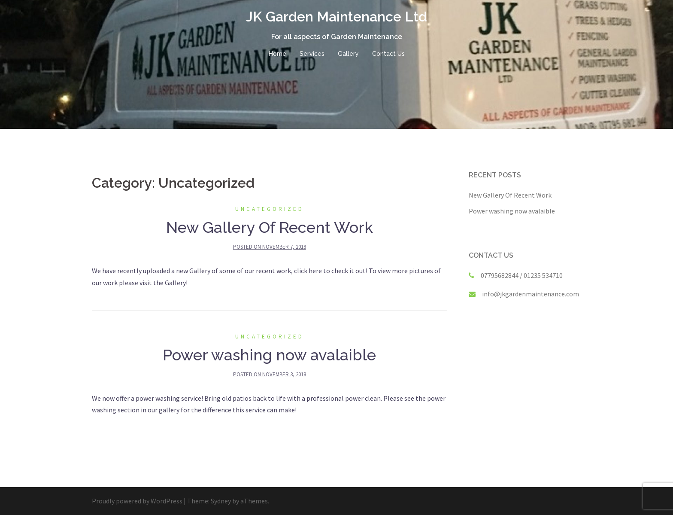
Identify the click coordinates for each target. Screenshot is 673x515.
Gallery (348, 53)
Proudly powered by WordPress (137, 501)
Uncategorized (269, 209)
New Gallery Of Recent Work (269, 227)
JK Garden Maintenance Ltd (336, 16)
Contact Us (388, 53)
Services (312, 53)
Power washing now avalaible (269, 355)
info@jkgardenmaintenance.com (530, 293)
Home (277, 53)
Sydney (221, 501)
